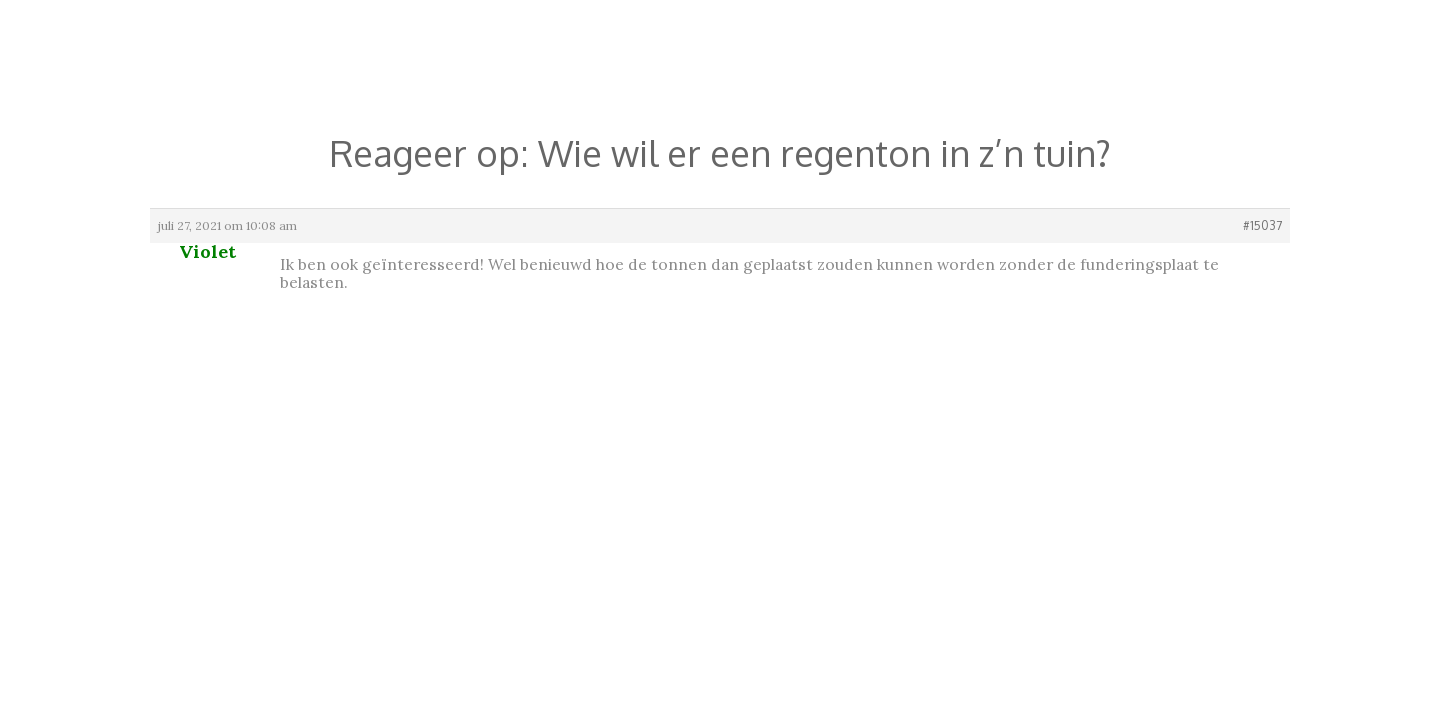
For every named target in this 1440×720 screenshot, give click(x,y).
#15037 (1262, 225)
